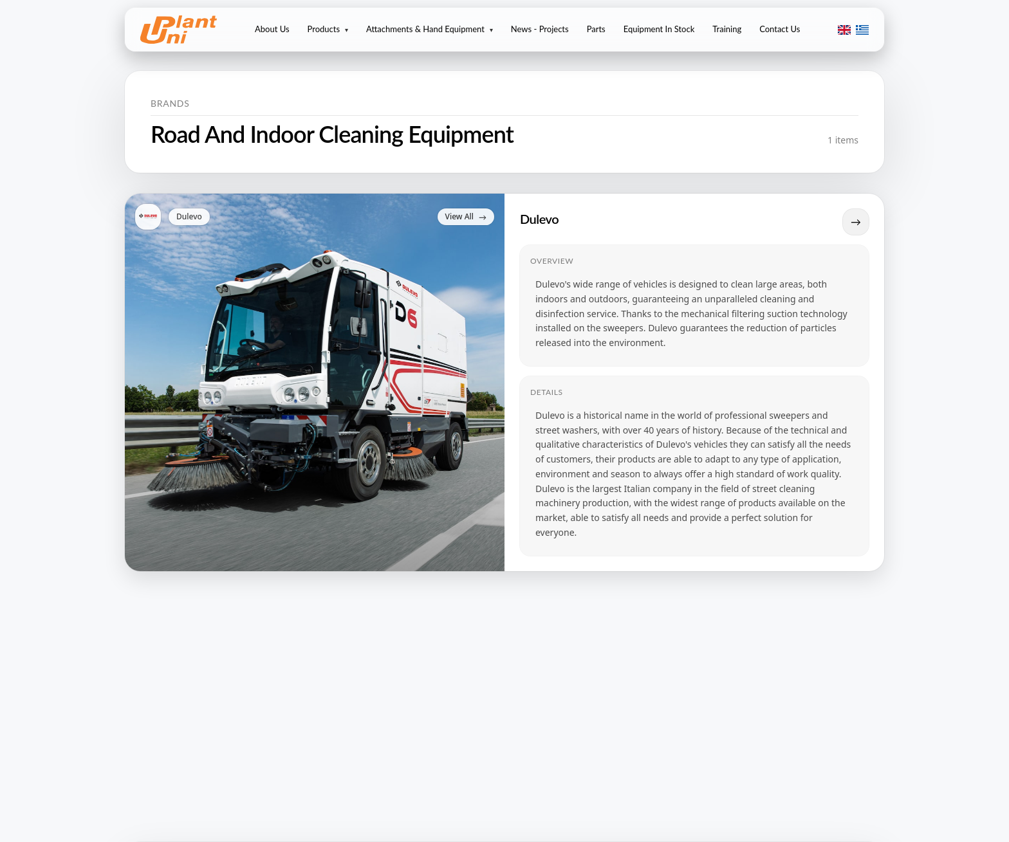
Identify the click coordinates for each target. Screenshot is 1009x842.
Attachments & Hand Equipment (429, 29)
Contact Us (779, 29)
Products (328, 29)
